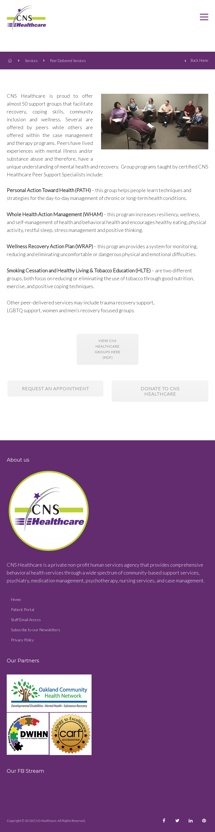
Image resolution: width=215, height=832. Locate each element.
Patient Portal (22, 609)
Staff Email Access (26, 619)
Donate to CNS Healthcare (160, 391)
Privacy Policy (22, 639)
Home (16, 599)
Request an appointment (55, 388)
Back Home (196, 61)
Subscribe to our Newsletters (35, 629)
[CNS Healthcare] (204, 18)
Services (31, 60)
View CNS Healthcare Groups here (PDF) (107, 349)
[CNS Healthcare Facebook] (164, 821)
